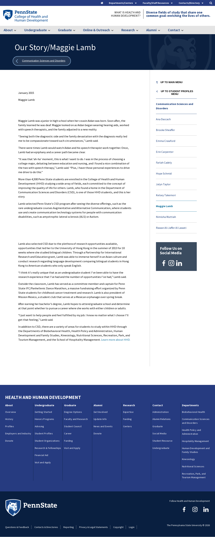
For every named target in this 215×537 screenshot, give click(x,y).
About (8, 30)
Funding (68, 440)
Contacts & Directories (46, 527)
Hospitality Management (195, 441)
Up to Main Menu (171, 82)
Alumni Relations (161, 419)
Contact (174, 30)
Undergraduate (35, 30)
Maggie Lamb (164, 206)
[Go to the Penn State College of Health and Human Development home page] (25, 15)
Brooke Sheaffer (165, 130)
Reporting (68, 527)
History (9, 419)
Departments (190, 405)
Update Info (100, 419)
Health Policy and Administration (191, 431)
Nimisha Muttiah (166, 217)
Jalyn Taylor (163, 184)
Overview (10, 412)
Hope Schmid (164, 173)
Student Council (72, 426)
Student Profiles (44, 433)
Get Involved (101, 412)
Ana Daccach (163, 119)
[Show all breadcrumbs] (42, 61)
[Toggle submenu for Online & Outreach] (114, 30)
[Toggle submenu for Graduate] (76, 30)
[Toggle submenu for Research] (139, 30)
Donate (9, 440)
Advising (39, 426)
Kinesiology (188, 459)
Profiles (9, 426)
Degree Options (73, 412)
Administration (160, 412)
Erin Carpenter (164, 152)
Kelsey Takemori (166, 195)
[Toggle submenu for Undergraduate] (51, 30)
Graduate (65, 30)
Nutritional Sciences (193, 466)
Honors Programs (44, 419)
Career (68, 433)
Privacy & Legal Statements (93, 527)
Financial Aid (41, 455)
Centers (127, 426)
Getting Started (43, 412)
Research (128, 30)
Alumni (151, 30)
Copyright (118, 527)
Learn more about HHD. (115, 340)
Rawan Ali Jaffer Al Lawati (171, 227)
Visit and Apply (43, 462)
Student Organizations (47, 440)
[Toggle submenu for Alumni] (161, 30)
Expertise (128, 412)
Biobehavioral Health (193, 412)
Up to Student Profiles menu (177, 92)
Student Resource (162, 440)
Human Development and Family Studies (196, 450)
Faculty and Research (76, 419)
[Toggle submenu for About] (17, 30)
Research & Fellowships (48, 448)
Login (131, 527)
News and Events (103, 426)
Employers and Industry (18, 433)
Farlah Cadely (164, 162)
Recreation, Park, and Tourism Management (194, 475)
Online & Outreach (96, 30)
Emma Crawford (165, 141)
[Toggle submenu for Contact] (184, 30)
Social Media (159, 433)
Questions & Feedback (17, 527)
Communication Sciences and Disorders (174, 106)
